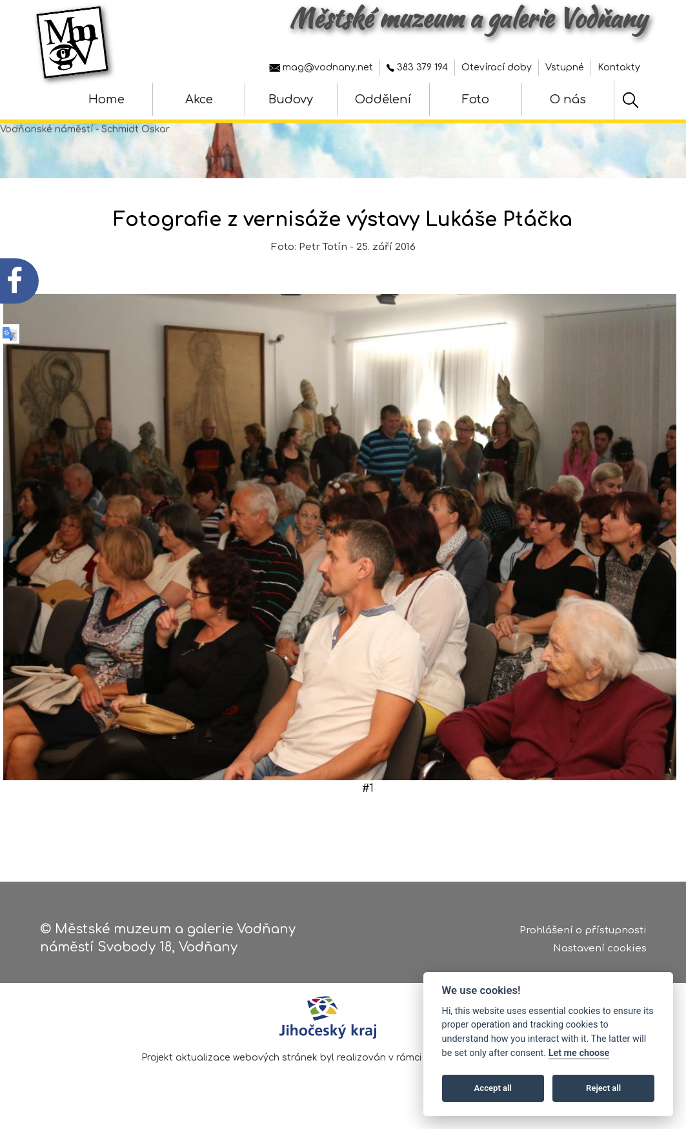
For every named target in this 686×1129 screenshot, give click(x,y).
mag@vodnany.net (321, 67)
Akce (199, 99)
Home (106, 99)
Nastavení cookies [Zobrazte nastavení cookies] (600, 949)
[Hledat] (630, 100)
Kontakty (619, 67)
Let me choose (579, 1053)
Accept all (493, 1088)
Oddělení (383, 99)
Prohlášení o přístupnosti (583, 930)
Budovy (290, 99)
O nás (568, 99)
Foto (475, 99)
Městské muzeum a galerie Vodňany (468, 18)
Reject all (603, 1088)
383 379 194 (417, 67)
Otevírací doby (496, 67)
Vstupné (564, 67)
